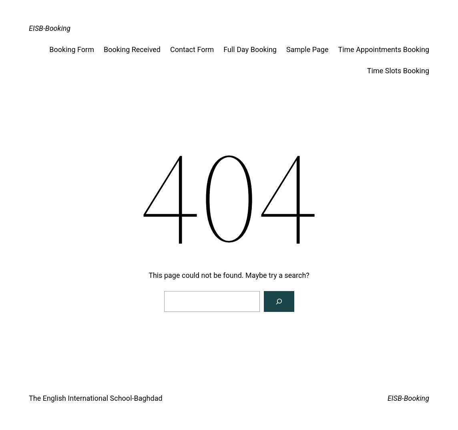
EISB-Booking (49, 28)
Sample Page (307, 49)
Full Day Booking (250, 49)
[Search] (279, 301)
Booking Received (132, 49)
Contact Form (192, 49)
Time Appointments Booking (383, 49)
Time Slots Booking (398, 70)
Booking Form (71, 49)
